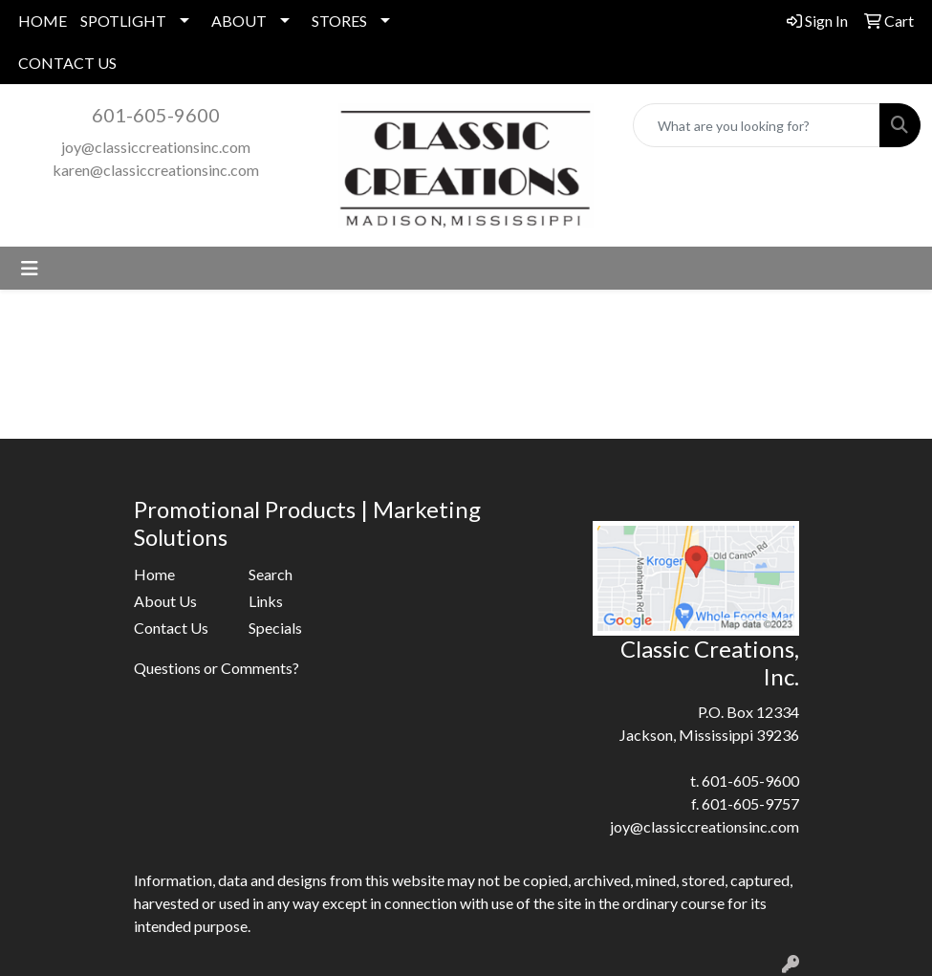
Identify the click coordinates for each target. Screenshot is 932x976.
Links (266, 601)
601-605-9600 (156, 114)
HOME (42, 20)
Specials (275, 627)
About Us (165, 601)
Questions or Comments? (216, 668)
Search (271, 574)
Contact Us (171, 627)
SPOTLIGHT (123, 20)
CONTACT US (67, 63)
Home (154, 574)
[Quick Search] (756, 125)
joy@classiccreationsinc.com (155, 147)
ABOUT (239, 20)
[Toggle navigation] (30, 268)
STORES (339, 20)
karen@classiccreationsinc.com (156, 170)
